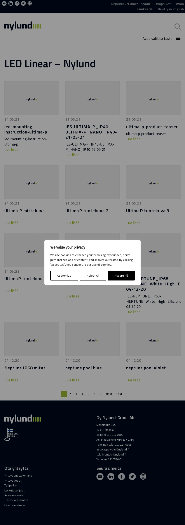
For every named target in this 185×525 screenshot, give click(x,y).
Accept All (121, 276)
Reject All (93, 276)
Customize (64, 276)
